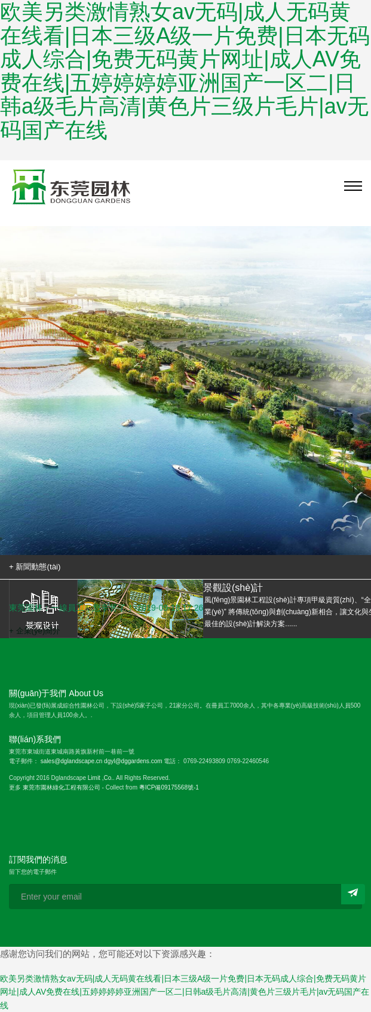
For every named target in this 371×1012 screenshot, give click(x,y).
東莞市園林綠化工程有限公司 (61, 787)
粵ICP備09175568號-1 (169, 787)
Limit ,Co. (100, 778)
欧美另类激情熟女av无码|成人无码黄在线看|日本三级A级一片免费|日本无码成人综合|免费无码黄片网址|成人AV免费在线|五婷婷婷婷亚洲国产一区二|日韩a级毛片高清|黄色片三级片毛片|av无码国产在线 (184, 992)
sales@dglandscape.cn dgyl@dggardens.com (101, 761)
